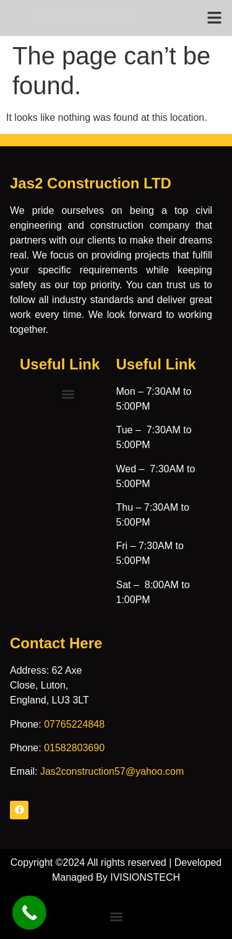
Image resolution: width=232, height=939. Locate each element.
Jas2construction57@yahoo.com (112, 771)
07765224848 (74, 724)
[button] (214, 18)
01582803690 (74, 748)
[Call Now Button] (29, 913)
